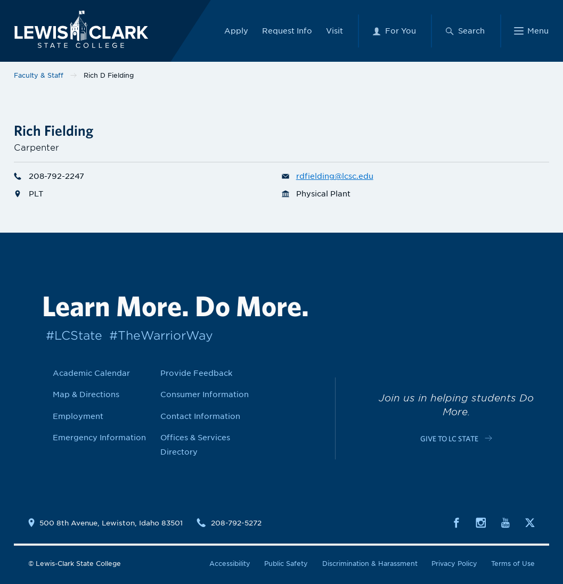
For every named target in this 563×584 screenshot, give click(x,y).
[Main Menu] (531, 30)
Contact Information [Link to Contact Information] (200, 416)
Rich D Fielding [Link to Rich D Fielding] (109, 75)
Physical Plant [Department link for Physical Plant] (316, 194)
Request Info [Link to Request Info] (287, 30)
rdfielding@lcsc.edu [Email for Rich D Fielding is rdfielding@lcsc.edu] (327, 176)
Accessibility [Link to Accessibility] (229, 563)
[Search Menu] (464, 30)
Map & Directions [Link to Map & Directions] (86, 394)
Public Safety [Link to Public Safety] (286, 563)
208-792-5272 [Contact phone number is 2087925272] (236, 523)
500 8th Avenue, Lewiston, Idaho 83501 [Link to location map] (111, 523)
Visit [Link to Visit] (334, 30)
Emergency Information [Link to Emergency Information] (99, 437)
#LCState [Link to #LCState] (74, 335)
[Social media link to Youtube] (505, 522)
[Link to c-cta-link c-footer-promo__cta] (456, 438)
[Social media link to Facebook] (456, 522)
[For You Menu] (393, 30)
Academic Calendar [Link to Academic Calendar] (91, 373)
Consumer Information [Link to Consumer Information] (204, 394)
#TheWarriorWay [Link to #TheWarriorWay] (161, 335)
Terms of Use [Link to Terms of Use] (513, 563)
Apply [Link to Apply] (236, 30)
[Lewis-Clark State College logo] (77, 28)
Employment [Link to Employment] (78, 416)
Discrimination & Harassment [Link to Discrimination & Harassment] (370, 563)
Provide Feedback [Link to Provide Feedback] (196, 373)
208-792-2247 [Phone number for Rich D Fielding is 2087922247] (49, 176)
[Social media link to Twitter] (530, 522)
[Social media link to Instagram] (481, 522)
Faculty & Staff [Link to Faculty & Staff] (38, 75)
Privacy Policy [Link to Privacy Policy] (454, 563)
